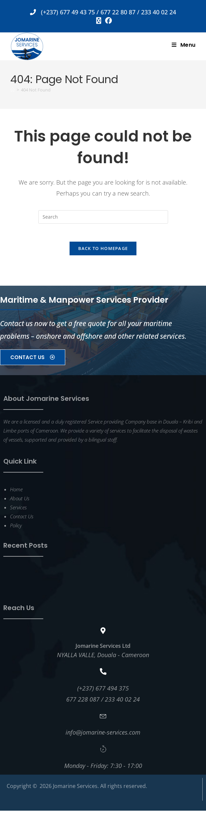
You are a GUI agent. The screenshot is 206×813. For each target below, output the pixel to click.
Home (16, 491)
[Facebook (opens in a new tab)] (107, 20)
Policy (16, 527)
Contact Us (21, 518)
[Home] (12, 90)
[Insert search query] (103, 217)
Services (18, 509)
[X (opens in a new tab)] (98, 20)
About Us (19, 500)
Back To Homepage (103, 251)
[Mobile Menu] (184, 45)
